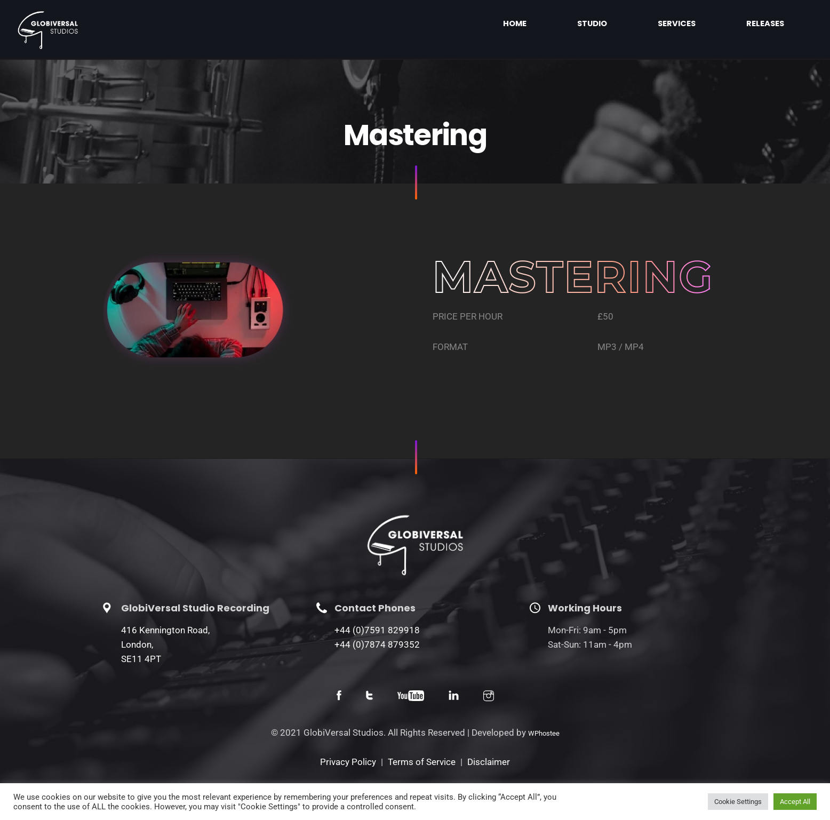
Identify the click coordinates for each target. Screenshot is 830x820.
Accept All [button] (795, 802)
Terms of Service (422, 762)
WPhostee (544, 733)
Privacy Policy (348, 762)
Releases (779, 23)
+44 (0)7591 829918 (377, 630)
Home (609, 23)
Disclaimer (488, 762)
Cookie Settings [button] (738, 802)
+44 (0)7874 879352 (377, 644)
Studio (661, 23)
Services (718, 23)
